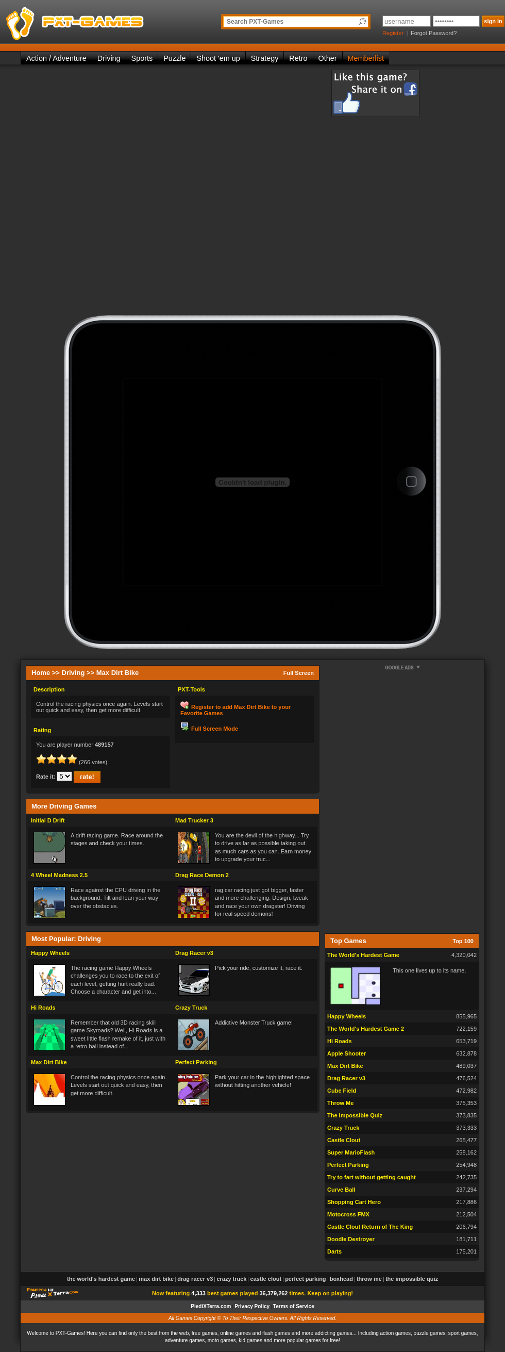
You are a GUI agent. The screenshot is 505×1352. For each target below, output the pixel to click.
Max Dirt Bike (49, 1062)
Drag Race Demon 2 (202, 875)
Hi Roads (43, 1007)
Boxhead (341, 1279)
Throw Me (340, 1103)
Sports (142, 58)
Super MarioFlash (351, 1152)
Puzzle (174, 58)
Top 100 (463, 941)
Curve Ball (341, 1189)
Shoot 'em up (218, 58)
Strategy (265, 58)
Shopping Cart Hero (354, 1202)
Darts (334, 1251)
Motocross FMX (348, 1214)
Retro (298, 58)
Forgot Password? (434, 33)
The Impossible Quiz (354, 1115)
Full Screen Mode (214, 729)
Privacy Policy (252, 1306)
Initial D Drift (47, 820)
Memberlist (366, 58)
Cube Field (341, 1090)
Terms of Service (293, 1306)
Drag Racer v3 (194, 953)
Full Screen (298, 673)
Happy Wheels (50, 953)
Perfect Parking (196, 1062)
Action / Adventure (56, 58)
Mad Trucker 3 (194, 820)
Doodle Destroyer (351, 1239)
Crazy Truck (191, 1007)
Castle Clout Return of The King (370, 1227)
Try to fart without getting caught (371, 1177)
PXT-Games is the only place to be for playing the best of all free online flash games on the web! (99, 20)
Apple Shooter (346, 1053)
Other (327, 58)
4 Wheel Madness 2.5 (59, 875)
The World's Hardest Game (363, 955)
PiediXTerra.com (211, 1306)
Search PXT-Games (255, 21)
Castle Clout (343, 1140)
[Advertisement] (143, 192)
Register (392, 33)
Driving (109, 58)
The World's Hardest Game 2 (365, 1029)
